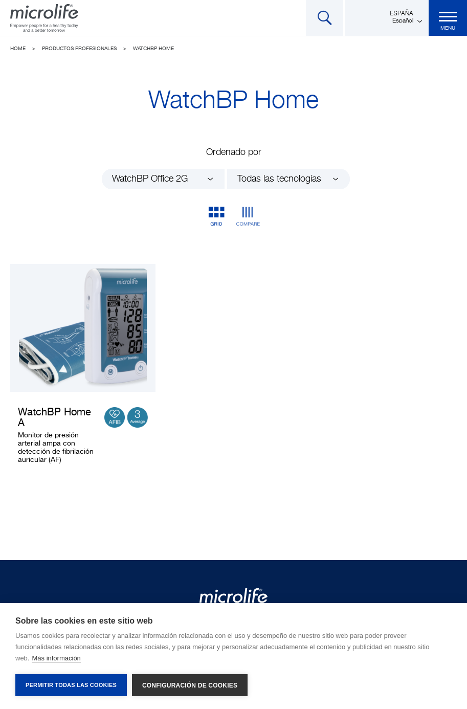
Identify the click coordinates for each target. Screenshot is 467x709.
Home (18, 48)
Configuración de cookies (189, 685)
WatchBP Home (153, 48)
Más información (56, 658)
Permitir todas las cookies (71, 685)
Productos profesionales (79, 48)
